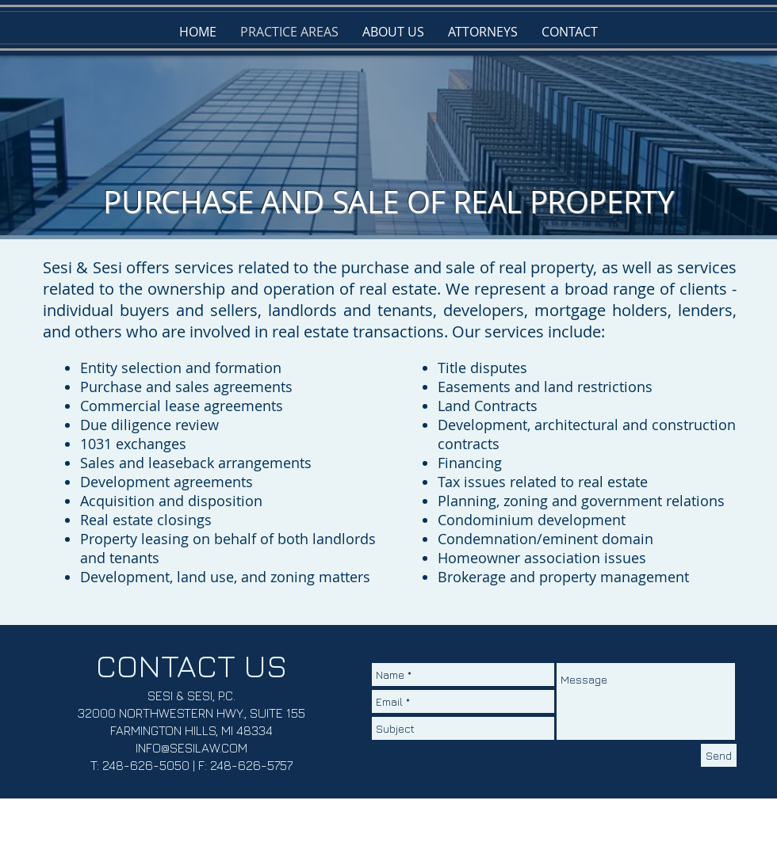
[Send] (719, 755)
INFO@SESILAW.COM (191, 748)
